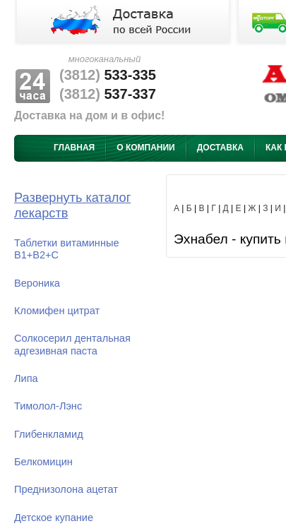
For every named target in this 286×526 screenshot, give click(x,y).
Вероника (37, 283)
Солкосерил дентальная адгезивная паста (72, 344)
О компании (146, 148)
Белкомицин (43, 461)
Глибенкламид (48, 434)
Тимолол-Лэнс (48, 406)
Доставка (220, 148)
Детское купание (53, 517)
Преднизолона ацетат (66, 489)
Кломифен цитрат (57, 310)
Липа (26, 378)
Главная (74, 148)
